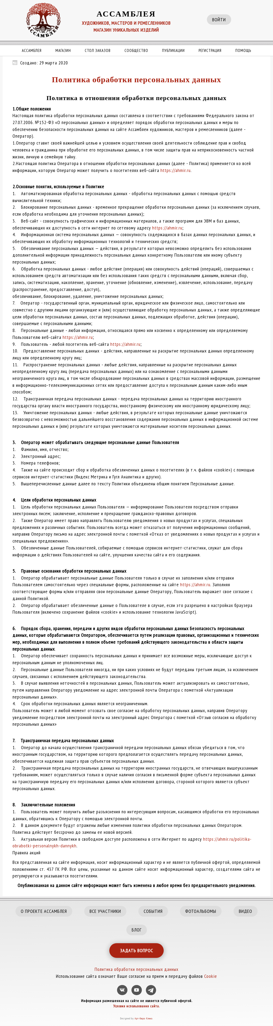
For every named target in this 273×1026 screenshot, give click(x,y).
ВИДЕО (245, 911)
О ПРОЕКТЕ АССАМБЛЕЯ (44, 911)
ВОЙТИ (219, 20)
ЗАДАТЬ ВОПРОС (136, 950)
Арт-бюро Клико (143, 1018)
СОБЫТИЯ (153, 911)
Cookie (210, 976)
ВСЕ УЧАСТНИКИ (105, 911)
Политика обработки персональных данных (136, 79)
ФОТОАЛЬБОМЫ (200, 911)
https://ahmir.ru (175, 170)
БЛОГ (137, 930)
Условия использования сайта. (136, 1006)
